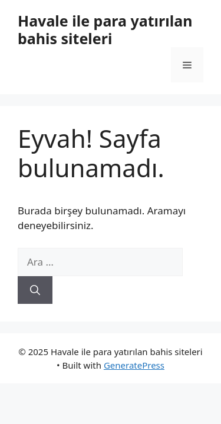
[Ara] (35, 290)
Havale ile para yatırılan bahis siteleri (105, 29)
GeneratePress (134, 365)
